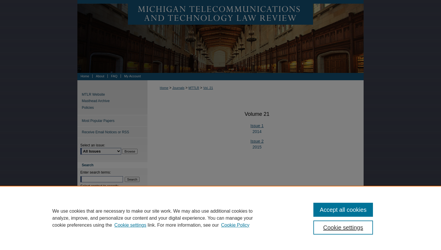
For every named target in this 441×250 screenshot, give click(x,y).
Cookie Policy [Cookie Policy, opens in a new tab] (235, 225)
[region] (220, 218)
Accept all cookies (343, 210)
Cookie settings (130, 225)
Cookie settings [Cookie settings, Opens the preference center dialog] (343, 227)
